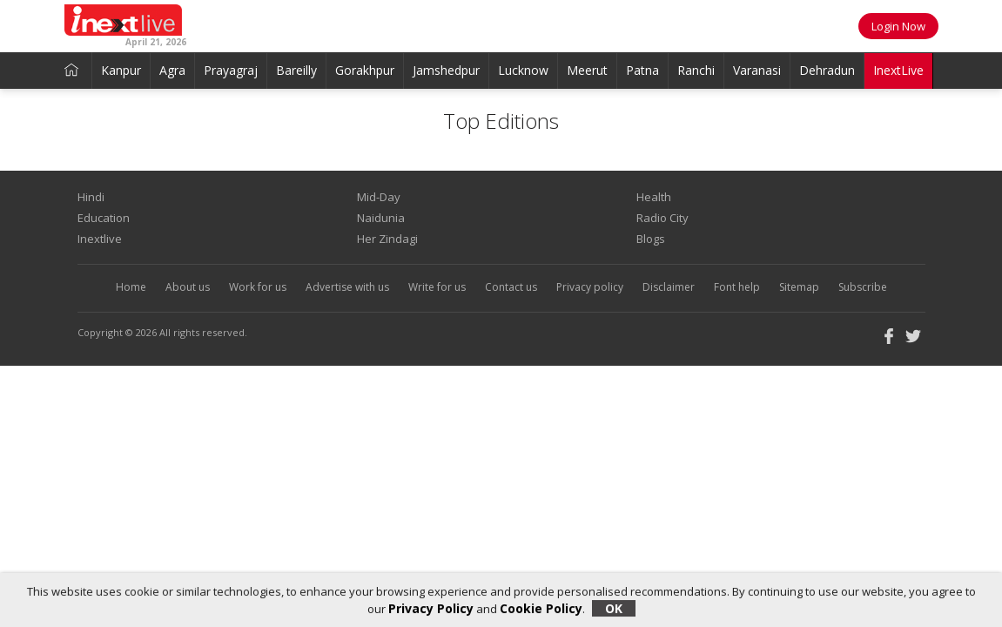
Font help (737, 287)
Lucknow (523, 70)
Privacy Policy (431, 608)
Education (103, 218)
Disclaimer (668, 287)
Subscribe (862, 287)
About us (187, 287)
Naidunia (381, 218)
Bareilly (296, 70)
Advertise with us (347, 287)
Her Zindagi (387, 238)
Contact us (511, 287)
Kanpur (121, 70)
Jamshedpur (446, 70)
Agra (172, 70)
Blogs (650, 238)
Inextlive (99, 238)
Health (653, 197)
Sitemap (799, 287)
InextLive (898, 70)
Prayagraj (231, 70)
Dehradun (827, 70)
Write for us (437, 287)
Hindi (90, 197)
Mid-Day (378, 197)
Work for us (257, 287)
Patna (642, 70)
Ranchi (696, 70)
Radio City (662, 218)
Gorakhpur (364, 70)
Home (131, 287)
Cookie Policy (541, 608)
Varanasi (757, 70)
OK (613, 608)
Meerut (587, 70)
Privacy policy (589, 287)
